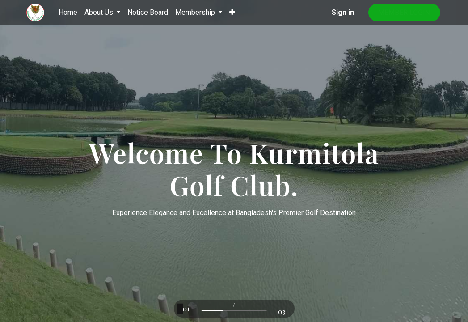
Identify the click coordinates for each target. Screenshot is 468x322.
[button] (232, 12)
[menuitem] (68, 12)
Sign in (343, 12)
